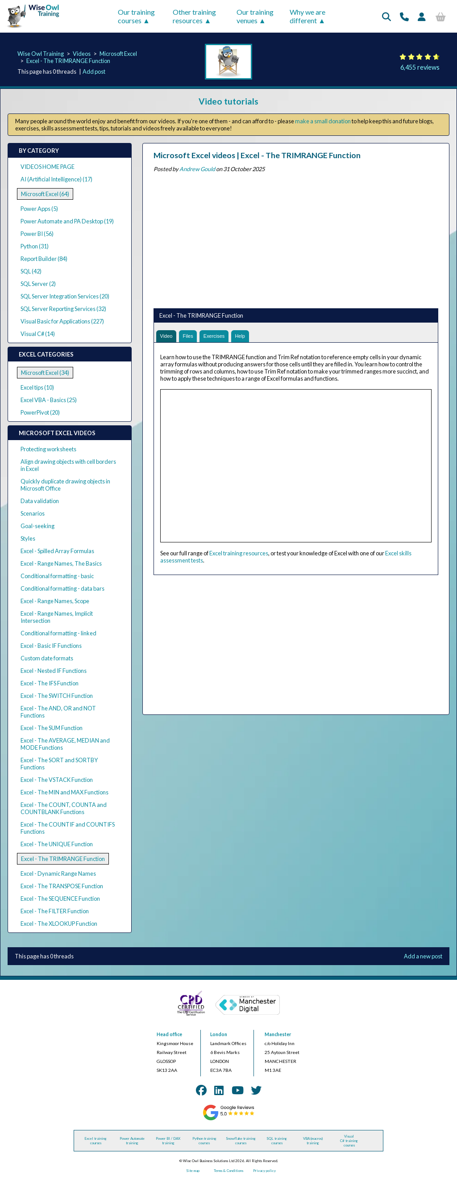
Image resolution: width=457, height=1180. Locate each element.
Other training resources (194, 16)
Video (168, 337)
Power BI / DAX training (168, 1140)
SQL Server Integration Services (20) (65, 296)
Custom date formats (47, 658)
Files (192, 337)
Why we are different (307, 16)
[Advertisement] (296, 238)
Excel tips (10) (37, 387)
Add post (94, 71)
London (218, 1034)
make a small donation (323, 121)
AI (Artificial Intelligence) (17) (56, 179)
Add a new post (423, 956)
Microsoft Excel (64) (45, 193)
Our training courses (136, 16)
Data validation (40, 500)
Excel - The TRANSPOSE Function (62, 886)
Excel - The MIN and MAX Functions (64, 792)
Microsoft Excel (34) (45, 372)
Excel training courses (95, 1140)
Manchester (278, 1034)
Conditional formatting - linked (58, 633)
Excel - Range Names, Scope (55, 601)
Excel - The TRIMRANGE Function (68, 60)
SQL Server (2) (38, 283)
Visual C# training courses (349, 1140)
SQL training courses (276, 1140)
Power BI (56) (37, 233)
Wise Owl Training (40, 53)
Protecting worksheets (48, 449)
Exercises (222, 337)
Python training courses (204, 1140)
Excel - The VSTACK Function (57, 779)
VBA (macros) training (313, 1140)
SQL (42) (31, 271)
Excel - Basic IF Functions (51, 645)
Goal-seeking (37, 525)
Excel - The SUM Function (52, 727)
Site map (192, 1170)
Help (251, 337)
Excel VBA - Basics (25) (49, 399)
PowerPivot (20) (40, 412)
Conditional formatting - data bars (62, 588)
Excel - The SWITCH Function (57, 695)
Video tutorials (228, 101)
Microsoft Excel (118, 53)
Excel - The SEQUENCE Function (60, 898)
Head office (169, 1034)
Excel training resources (238, 555)
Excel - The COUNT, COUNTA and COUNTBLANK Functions (64, 808)
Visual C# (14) (38, 333)
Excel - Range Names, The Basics (61, 563)
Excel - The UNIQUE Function (57, 844)
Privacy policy (264, 1170)
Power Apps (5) (39, 208)
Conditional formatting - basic (57, 576)
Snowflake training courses (241, 1140)
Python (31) (35, 246)
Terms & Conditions (228, 1170)
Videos (82, 53)
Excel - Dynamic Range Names (58, 873)
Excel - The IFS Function (50, 683)
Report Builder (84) (44, 258)
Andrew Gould (197, 168)
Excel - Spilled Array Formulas (57, 550)
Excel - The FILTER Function (55, 911)
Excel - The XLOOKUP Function (59, 923)
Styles (28, 538)
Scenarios (33, 513)
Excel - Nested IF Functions (54, 670)
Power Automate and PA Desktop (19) (67, 221)
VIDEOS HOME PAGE (48, 166)
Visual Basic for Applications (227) (62, 321)
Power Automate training (132, 1140)
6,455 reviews (420, 67)
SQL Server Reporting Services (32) (63, 308)
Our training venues (255, 16)
